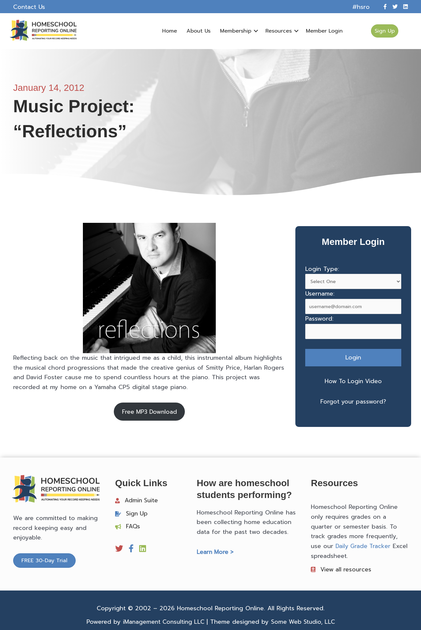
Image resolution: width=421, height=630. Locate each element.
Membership (235, 31)
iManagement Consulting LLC (162, 623)
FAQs (133, 527)
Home (168, 31)
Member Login (323, 31)
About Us (198, 31)
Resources (278, 31)
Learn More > (216, 552)
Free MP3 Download (149, 411)
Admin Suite (142, 501)
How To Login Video (353, 381)
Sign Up (137, 514)
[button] (255, 31)
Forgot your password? (353, 401)
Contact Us (29, 7)
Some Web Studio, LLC (304, 623)
